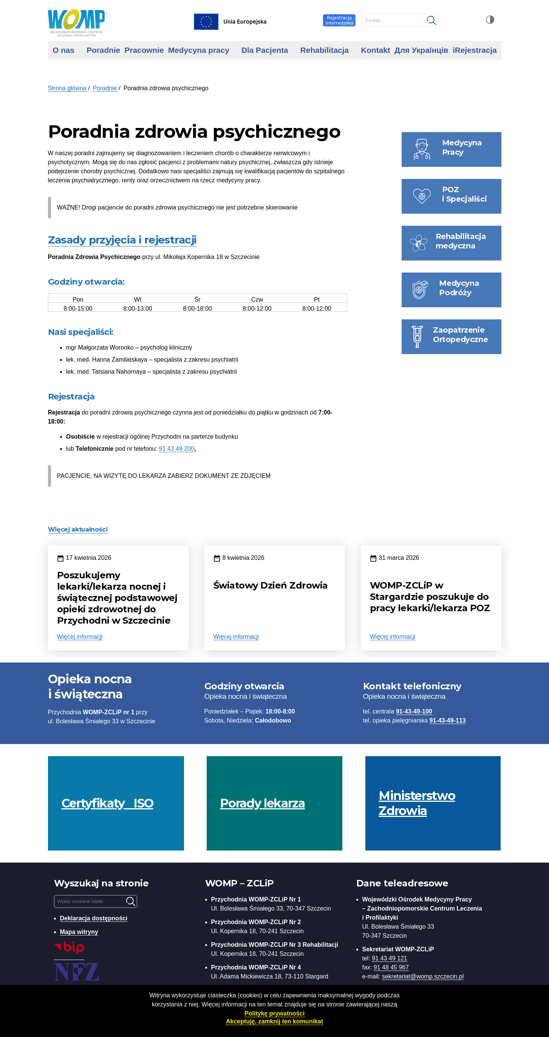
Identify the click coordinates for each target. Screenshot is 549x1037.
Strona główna (67, 88)
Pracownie (144, 50)
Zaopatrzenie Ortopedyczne (460, 334)
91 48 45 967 (391, 967)
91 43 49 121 (389, 958)
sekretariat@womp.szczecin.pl (423, 976)
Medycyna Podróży (459, 288)
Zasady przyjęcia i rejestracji (122, 239)
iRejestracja (475, 50)
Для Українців (421, 50)
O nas (63, 50)
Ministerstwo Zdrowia (417, 803)
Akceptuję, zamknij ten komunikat (274, 1021)
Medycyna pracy (198, 50)
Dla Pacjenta (264, 50)
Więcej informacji (80, 636)
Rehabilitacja (324, 50)
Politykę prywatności (274, 1013)
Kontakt (375, 50)
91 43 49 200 (176, 448)
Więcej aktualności (78, 529)
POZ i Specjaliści (464, 194)
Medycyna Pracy (462, 147)
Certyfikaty (107, 803)
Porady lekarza (262, 803)
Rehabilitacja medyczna (461, 241)
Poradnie (103, 50)
